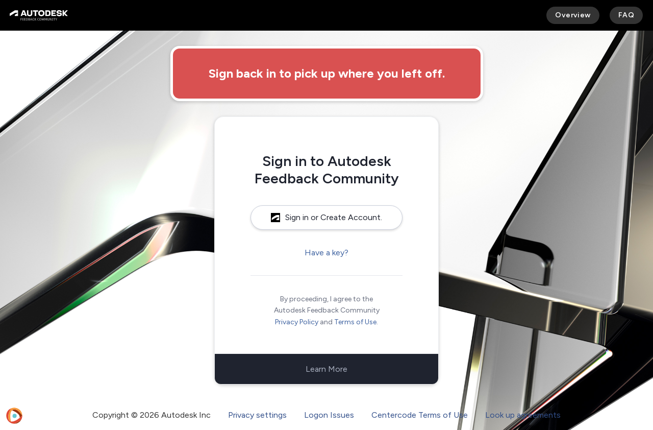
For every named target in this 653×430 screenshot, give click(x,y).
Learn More (326, 369)
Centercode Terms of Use (419, 415)
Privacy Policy (296, 322)
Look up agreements (523, 415)
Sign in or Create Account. (326, 217)
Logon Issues (329, 415)
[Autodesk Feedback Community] (39, 15)
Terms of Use (355, 322)
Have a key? (326, 252)
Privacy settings (257, 415)
